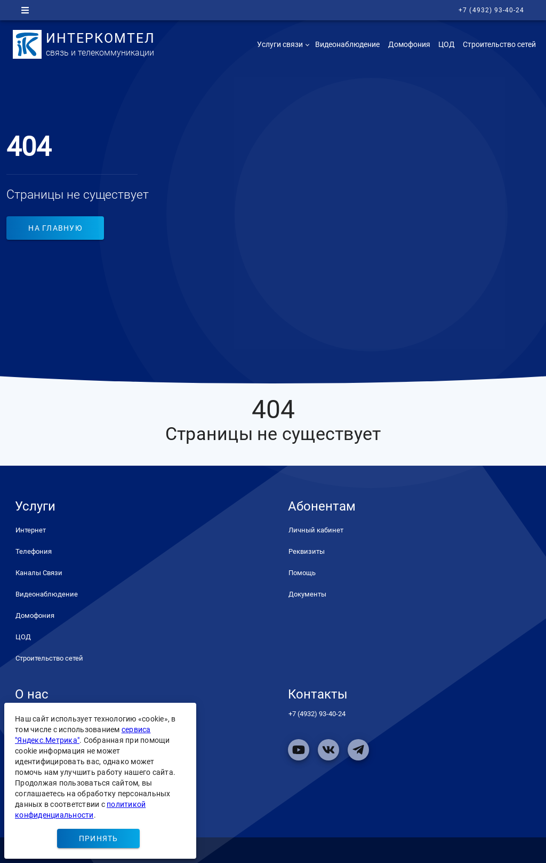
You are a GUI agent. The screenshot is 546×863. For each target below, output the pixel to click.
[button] (282, 44)
